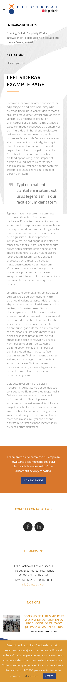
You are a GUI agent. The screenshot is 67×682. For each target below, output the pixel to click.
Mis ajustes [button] (31, 676)
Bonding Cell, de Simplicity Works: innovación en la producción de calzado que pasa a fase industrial (33, 37)
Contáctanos (33, 480)
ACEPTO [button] (49, 676)
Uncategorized (16, 63)
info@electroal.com (33, 584)
